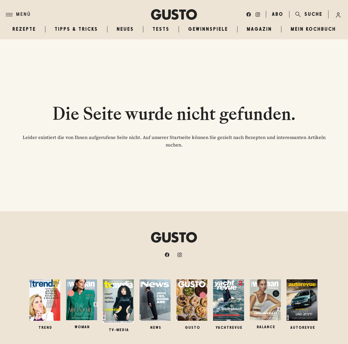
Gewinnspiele (208, 29)
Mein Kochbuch (313, 29)
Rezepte (24, 29)
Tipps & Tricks (76, 29)
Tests (160, 29)
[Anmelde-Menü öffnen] (338, 14)
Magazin (259, 29)
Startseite (180, 137)
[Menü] (78, 14)
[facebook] (248, 14)
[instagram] (258, 14)
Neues (125, 29)
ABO (277, 14)
